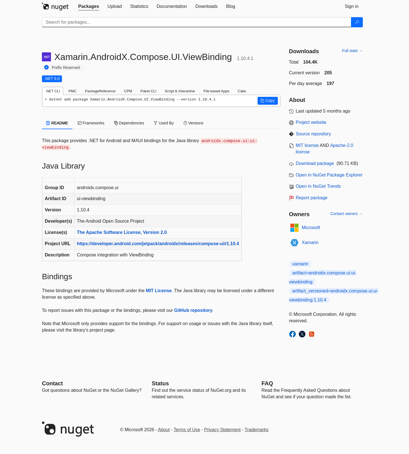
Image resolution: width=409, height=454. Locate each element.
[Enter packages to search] (196, 22)
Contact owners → (346, 213)
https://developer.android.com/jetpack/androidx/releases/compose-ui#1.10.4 (158, 243)
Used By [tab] (164, 123)
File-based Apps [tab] (216, 91)
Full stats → (352, 50)
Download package (315, 163)
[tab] (88, 6)
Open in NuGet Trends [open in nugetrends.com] (318, 186)
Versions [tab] (193, 123)
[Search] (357, 22)
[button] (268, 101)
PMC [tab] (72, 91)
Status (160, 383)
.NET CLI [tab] (52, 91)
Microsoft (311, 227)
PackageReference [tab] (100, 91)
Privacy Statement (222, 429)
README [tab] (57, 123)
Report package (312, 197)
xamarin (300, 263)
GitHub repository (193, 310)
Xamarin (310, 242)
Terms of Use (187, 429)
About (164, 429)
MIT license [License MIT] (307, 145)
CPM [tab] (128, 91)
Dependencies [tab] (129, 123)
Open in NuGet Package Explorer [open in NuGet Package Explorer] (329, 175)
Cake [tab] (242, 91)
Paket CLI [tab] (148, 91)
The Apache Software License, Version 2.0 (122, 232)
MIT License (159, 290)
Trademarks (257, 429)
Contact (52, 383)
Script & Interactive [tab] (180, 91)
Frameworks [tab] (91, 123)
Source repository (313, 133)
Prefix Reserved (66, 67)
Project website (311, 122)
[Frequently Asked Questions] (267, 383)
